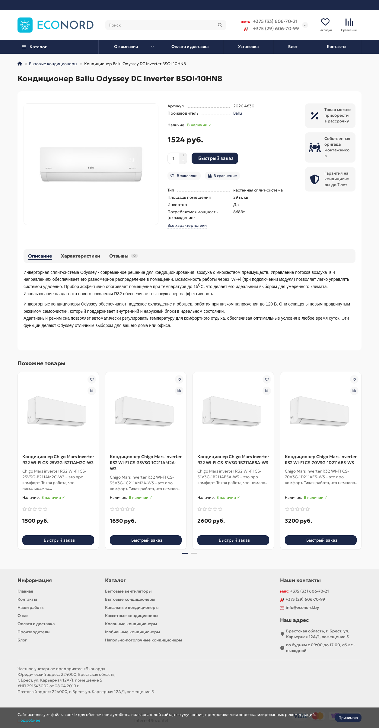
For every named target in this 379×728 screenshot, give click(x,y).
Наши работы (31, 607)
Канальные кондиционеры (132, 607)
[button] (185, 553)
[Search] (165, 25)
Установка (248, 46)
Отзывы (123, 256)
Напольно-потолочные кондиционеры (143, 640)
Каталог (115, 580)
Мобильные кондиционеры (132, 632)
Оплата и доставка (190, 46)
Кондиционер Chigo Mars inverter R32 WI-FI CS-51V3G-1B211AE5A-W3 (233, 460)
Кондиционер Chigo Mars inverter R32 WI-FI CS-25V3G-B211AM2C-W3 (58, 460)
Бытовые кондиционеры (53, 64)
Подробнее (29, 720)
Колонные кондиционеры (131, 623)
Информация (35, 580)
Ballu (237, 113)
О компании (126, 46)
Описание (40, 256)
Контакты (336, 46)
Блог (293, 46)
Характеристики (80, 256)
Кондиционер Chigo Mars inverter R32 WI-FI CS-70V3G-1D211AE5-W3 (321, 460)
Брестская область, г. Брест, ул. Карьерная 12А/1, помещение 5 (317, 633)
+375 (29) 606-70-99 (270, 29)
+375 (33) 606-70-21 (269, 21)
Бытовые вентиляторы (128, 591)
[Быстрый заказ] (215, 159)
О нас (23, 615)
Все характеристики (187, 226)
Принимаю (348, 717)
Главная (25, 591)
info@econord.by (302, 607)
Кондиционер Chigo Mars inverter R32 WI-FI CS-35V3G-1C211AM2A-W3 (146, 463)
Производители (33, 632)
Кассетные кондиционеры (131, 615)
